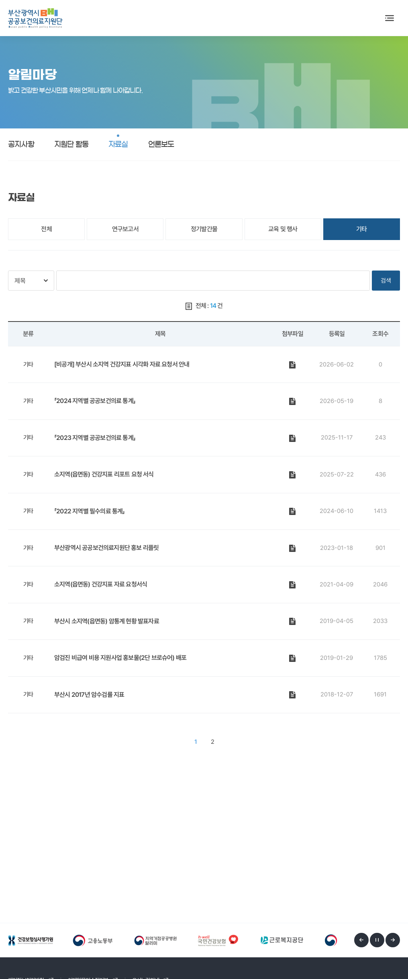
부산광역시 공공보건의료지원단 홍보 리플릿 (106, 548)
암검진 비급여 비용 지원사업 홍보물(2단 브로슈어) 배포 (120, 657)
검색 (386, 280)
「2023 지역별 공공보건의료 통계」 (94, 438)
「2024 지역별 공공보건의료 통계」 (94, 401)
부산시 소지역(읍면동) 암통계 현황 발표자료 (106, 621)
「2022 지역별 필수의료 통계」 (89, 511)
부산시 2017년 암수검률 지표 (89, 694)
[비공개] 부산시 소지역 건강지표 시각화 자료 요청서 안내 (121, 364)
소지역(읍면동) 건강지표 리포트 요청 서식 (104, 474)
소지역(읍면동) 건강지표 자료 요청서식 (100, 584)
